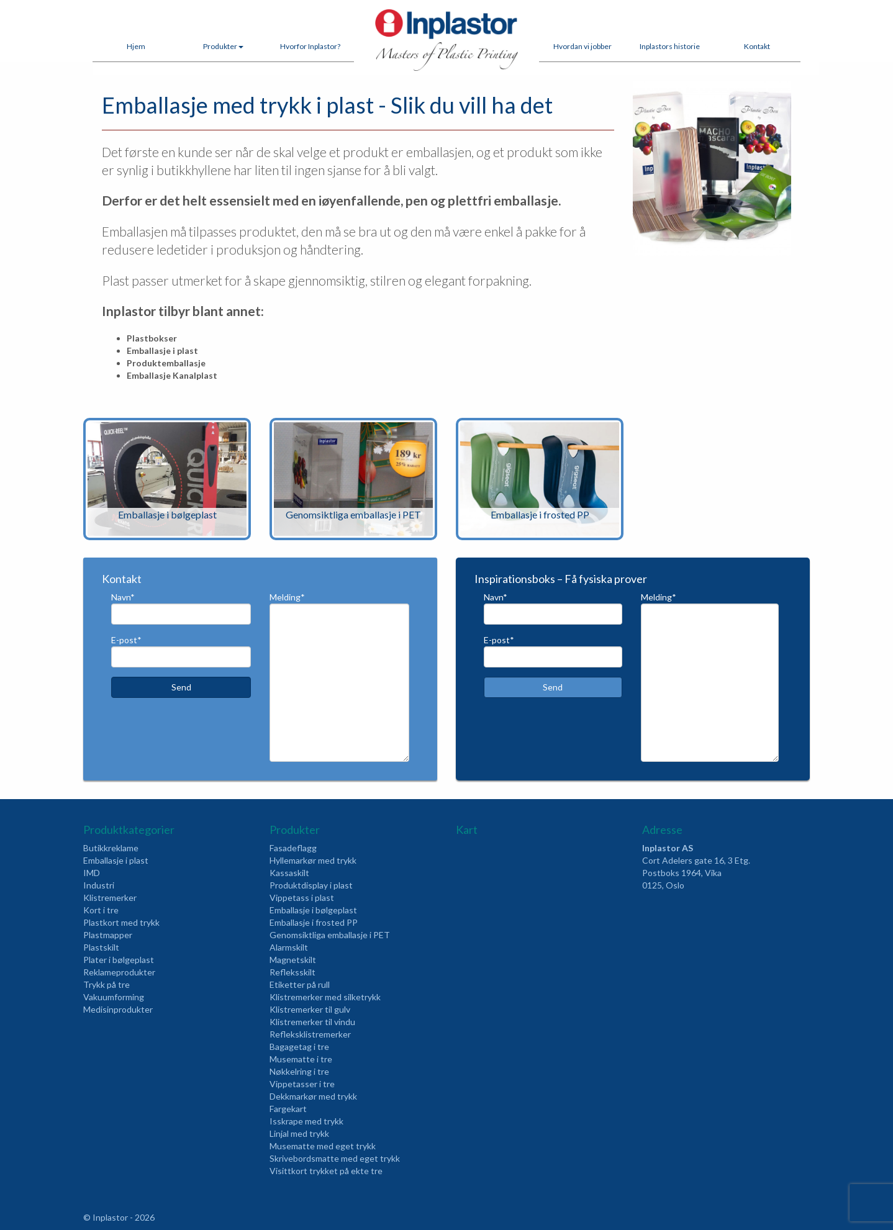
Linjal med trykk (299, 1133)
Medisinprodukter (118, 1009)
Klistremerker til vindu (312, 1021)
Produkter (223, 46)
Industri (98, 885)
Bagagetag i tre (299, 1046)
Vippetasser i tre (302, 1084)
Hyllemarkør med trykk (313, 860)
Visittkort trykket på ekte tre (326, 1170)
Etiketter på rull (300, 984)
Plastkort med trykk (121, 922)
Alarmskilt (289, 947)
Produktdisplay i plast (311, 885)
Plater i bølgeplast (118, 959)
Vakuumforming (113, 997)
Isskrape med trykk (306, 1121)
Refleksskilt (292, 972)
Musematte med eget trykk (323, 1146)
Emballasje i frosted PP (314, 922)
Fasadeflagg (293, 848)
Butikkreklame (110, 848)
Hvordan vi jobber (582, 46)
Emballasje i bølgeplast (313, 910)
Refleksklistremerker (310, 1034)
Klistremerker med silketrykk (325, 997)
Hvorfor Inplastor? (310, 46)
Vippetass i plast (302, 897)
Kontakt (757, 46)
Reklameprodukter (119, 972)
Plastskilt (101, 947)
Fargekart (288, 1108)
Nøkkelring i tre (299, 1071)
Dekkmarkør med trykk (313, 1096)
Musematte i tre (301, 1059)
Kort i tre (101, 910)
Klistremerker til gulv (310, 1009)
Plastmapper (107, 934)
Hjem (136, 46)
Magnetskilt (293, 959)
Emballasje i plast (115, 860)
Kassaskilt (289, 872)
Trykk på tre (106, 984)
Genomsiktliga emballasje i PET (330, 934)
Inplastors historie (670, 46)
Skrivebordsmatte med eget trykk (335, 1158)
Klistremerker (110, 897)
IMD (91, 872)
